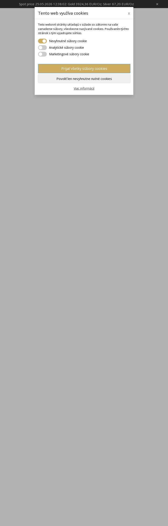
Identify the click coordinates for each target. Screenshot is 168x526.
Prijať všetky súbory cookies (84, 68)
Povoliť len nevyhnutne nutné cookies (84, 78)
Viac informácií (84, 88)
